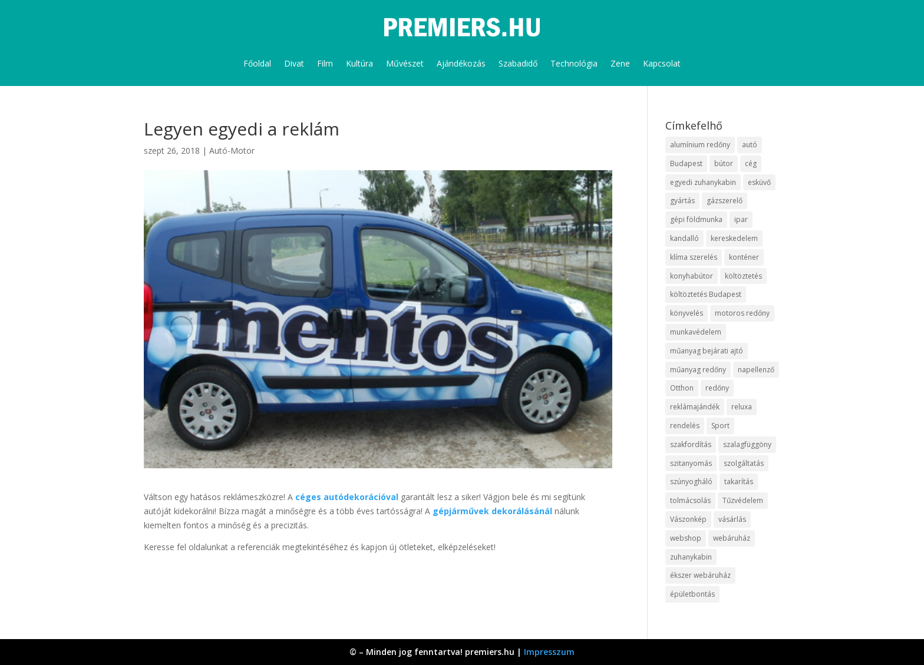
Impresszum (549, 651)
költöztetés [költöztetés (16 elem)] (743, 276)
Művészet (405, 63)
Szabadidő (518, 63)
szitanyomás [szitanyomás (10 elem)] (691, 463)
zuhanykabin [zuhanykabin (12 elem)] (691, 557)
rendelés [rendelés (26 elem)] (684, 426)
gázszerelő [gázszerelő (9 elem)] (724, 201)
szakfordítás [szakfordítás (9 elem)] (690, 444)
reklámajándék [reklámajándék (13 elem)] (695, 407)
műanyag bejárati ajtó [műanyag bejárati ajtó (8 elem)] (706, 351)
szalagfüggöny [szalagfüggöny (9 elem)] (747, 444)
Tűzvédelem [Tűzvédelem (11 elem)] (742, 500)
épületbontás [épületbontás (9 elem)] (692, 594)
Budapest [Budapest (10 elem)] (686, 163)
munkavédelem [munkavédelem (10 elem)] (695, 332)
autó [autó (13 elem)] (749, 145)
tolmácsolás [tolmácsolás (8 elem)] (690, 500)
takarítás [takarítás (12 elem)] (738, 482)
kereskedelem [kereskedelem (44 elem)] (734, 238)
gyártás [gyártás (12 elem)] (682, 201)
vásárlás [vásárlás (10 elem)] (732, 519)
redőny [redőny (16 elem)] (717, 388)
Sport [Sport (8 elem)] (720, 426)
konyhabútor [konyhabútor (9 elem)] (691, 276)
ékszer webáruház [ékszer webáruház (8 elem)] (700, 575)
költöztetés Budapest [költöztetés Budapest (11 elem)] (705, 294)
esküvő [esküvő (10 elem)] (759, 182)
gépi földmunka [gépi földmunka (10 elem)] (696, 219)
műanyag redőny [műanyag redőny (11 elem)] (698, 370)
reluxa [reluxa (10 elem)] (741, 407)
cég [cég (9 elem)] (751, 163)
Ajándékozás (461, 63)
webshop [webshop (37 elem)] (685, 538)
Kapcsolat (662, 63)
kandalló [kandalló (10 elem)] (684, 238)
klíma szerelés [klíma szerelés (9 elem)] (693, 257)
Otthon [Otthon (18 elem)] (682, 388)
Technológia (574, 63)
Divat (294, 63)
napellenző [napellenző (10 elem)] (756, 370)
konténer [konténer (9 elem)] (744, 257)
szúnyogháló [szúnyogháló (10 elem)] (691, 482)
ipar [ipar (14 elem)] (741, 219)
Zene (620, 63)
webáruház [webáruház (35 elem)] (731, 538)
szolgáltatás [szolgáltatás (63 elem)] (744, 463)
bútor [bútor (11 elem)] (723, 163)
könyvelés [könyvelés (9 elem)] (686, 313)
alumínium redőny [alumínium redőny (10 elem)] (700, 145)
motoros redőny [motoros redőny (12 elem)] (742, 313)
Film (325, 63)
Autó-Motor (232, 150)
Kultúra (359, 63)
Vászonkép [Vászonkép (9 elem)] (688, 519)
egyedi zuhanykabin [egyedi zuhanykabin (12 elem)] (703, 182)
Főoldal (257, 63)
